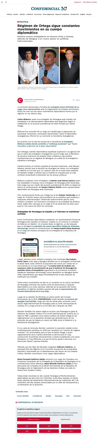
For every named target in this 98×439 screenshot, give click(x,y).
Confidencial (37, 396)
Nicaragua (58, 396)
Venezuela (77, 396)
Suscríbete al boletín (90, 2)
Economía (37, 14)
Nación (15, 14)
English (82, 14)
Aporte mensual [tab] (33, 419)
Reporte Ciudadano (62, 14)
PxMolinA (29, 14)
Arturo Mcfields (23, 396)
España (48, 396)
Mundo (88, 14)
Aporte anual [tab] (65, 419)
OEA (67, 396)
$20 (49, 426)
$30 (71, 426)
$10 (27, 426)
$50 (49, 431)
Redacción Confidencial (34, 99)
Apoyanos (78, 2)
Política (9, 14)
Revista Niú (75, 14)
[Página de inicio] (49, 8)
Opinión (22, 14)
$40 (27, 431)
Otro (71, 431)
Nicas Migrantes (48, 14)
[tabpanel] (49, 429)
